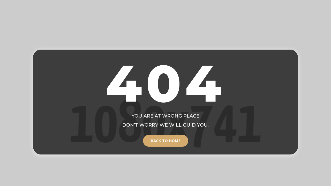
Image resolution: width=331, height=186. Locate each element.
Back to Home (165, 140)
